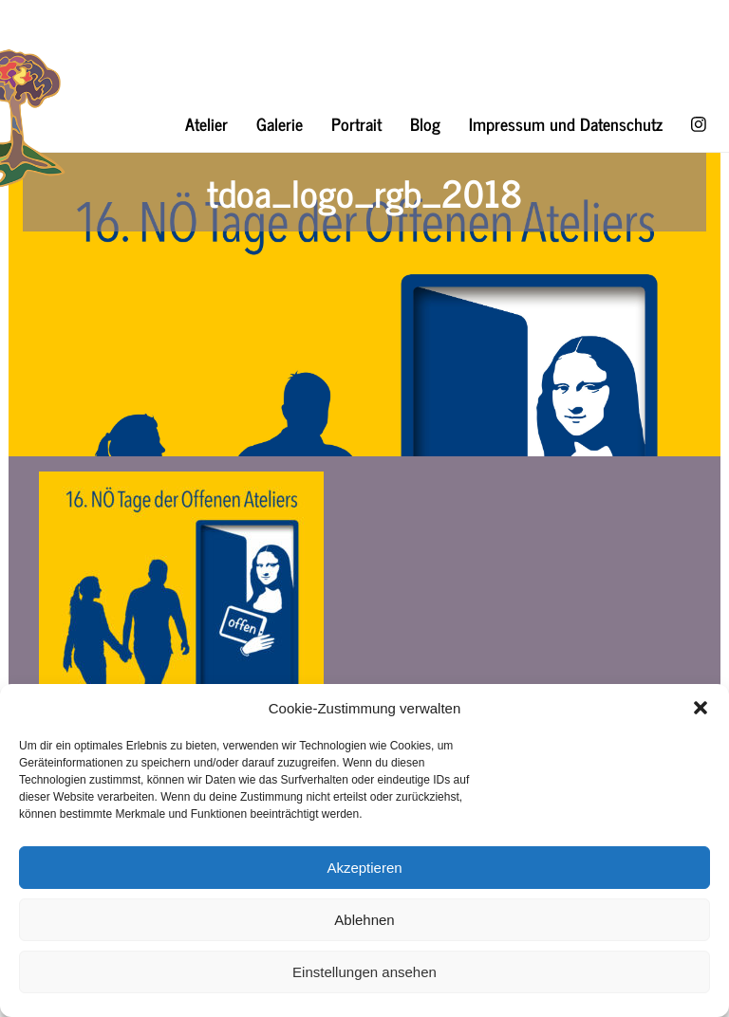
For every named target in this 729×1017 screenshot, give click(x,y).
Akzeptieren (364, 868)
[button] (700, 707)
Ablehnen (364, 920)
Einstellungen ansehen (364, 972)
